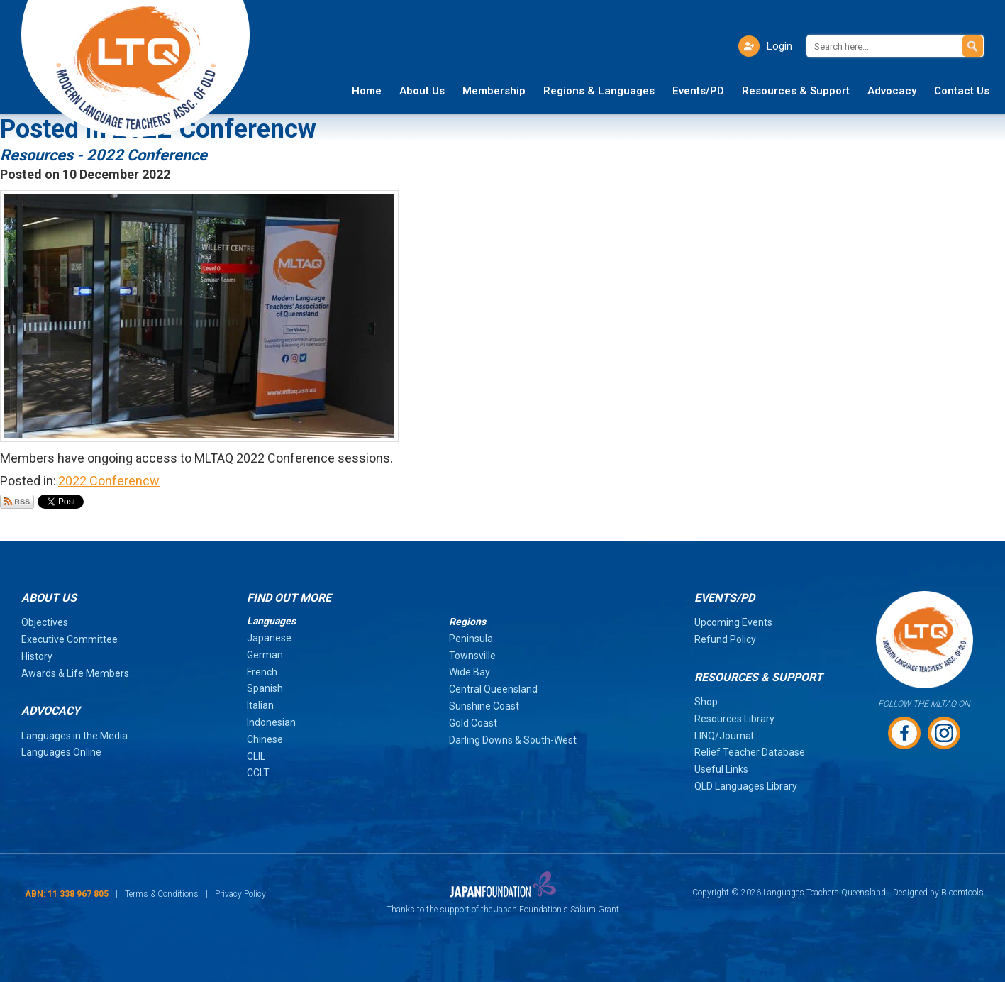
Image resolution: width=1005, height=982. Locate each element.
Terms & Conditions (162, 894)
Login (779, 46)
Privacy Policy (240, 894)
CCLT (258, 772)
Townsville (472, 655)
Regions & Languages (599, 90)
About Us (422, 90)
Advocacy (891, 90)
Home (367, 90)
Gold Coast (473, 723)
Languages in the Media (74, 735)
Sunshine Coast (484, 706)
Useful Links (721, 769)
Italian (260, 705)
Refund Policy (725, 639)
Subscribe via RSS (17, 502)
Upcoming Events (733, 622)
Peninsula (471, 638)
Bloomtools (962, 893)
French (262, 672)
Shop (706, 701)
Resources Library (734, 718)
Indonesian (271, 722)
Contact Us (961, 90)
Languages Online (61, 752)
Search (972, 46)
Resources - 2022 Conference (103, 155)
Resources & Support (796, 90)
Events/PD (698, 90)
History (36, 656)
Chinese (265, 739)
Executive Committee (69, 639)
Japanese (269, 638)
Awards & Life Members (75, 673)
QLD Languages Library (745, 786)
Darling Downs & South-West (513, 740)
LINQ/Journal (723, 735)
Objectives (44, 622)
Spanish (265, 688)
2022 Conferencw (109, 480)
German (265, 655)
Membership (494, 90)
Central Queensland (493, 689)
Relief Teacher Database (749, 752)
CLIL (256, 756)
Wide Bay (469, 672)
